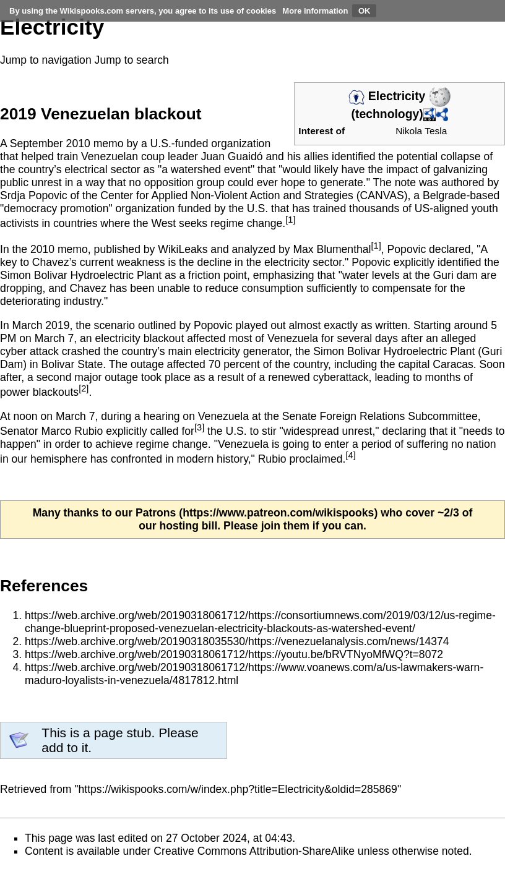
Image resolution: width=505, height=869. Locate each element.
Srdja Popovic (33, 195)
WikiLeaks (182, 249)
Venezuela (223, 416)
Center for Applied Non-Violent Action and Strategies (226, 195)
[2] (83, 388)
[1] (290, 220)
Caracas (453, 364)
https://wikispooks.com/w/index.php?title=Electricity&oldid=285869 (238, 789)
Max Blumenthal (332, 249)
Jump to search (132, 60)
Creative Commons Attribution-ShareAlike (254, 851)
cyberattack (341, 377)
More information (315, 10)
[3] (199, 427)
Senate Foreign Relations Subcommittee (380, 416)
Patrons (156, 513)
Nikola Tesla (421, 131)
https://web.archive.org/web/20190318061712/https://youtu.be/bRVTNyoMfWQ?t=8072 (234, 654)
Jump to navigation (46, 60)
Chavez (50, 262)
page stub (123, 733)
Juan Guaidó (232, 156)
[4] (350, 455)
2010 (78, 143)
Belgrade (444, 195)
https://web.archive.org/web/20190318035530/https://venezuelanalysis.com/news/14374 (237, 641)
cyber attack (29, 351)
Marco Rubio (72, 431)
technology (387, 114)
